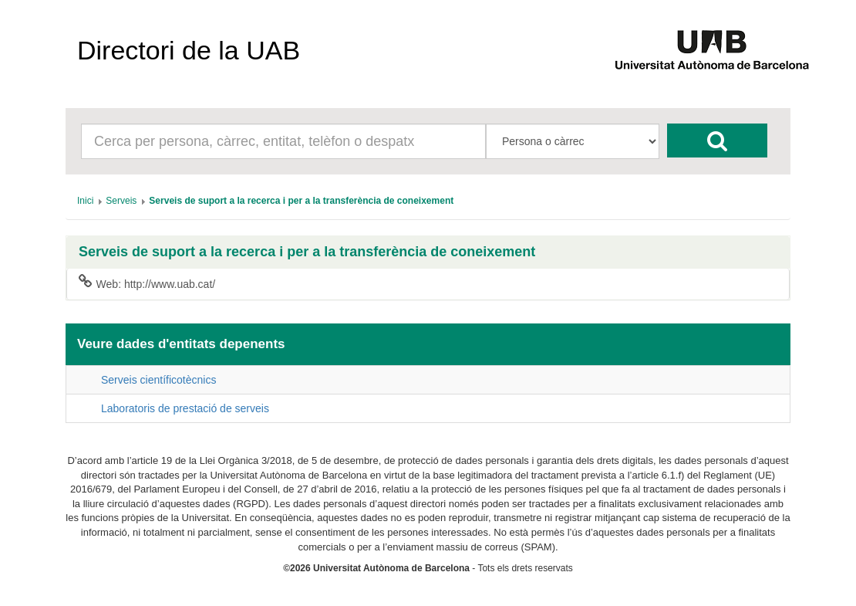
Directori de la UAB (188, 50)
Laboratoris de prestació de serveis (185, 408)
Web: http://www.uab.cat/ (147, 283)
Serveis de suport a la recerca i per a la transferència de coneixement (307, 252)
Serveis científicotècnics (158, 380)
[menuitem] (85, 201)
